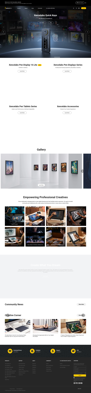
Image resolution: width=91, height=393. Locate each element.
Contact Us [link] (21, 374)
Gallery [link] (61, 363)
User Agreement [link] (19, 388)
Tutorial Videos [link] (21, 367)
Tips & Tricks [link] (48, 367)
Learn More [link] (41, 22)
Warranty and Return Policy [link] (23, 371)
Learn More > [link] (16, 351)
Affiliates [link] (34, 372)
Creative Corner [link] (49, 371)
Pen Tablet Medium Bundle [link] (10, 372)
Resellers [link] (34, 371)
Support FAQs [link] (21, 369)
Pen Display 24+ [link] (8, 363)
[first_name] (80, 369)
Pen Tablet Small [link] (8, 374)
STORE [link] (83, 8)
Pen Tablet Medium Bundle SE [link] (10, 371)
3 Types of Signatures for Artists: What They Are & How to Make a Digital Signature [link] (72, 336)
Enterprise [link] (34, 365)
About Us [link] (34, 363)
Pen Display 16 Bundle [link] (9, 367)
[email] (80, 367)
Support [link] (26, 8)
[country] (80, 373)
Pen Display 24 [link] (7, 365)
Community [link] (40, 8)
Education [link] (34, 367)
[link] (8, 8)
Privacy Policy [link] (12, 388)
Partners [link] (34, 369)
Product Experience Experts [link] (65, 365)
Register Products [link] (22, 372)
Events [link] (47, 363)
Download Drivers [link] (22, 363)
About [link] (33, 8)
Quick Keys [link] (7, 379)
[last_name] (80, 371)
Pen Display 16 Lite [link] (8, 369)
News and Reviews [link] (49, 365)
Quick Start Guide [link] (22, 365)
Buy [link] (51, 22)
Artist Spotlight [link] (62, 367)
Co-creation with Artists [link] (50, 8)
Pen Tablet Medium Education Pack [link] (10, 377)
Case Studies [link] (48, 369)
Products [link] (19, 8)
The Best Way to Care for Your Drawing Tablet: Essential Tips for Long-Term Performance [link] (15, 336)
